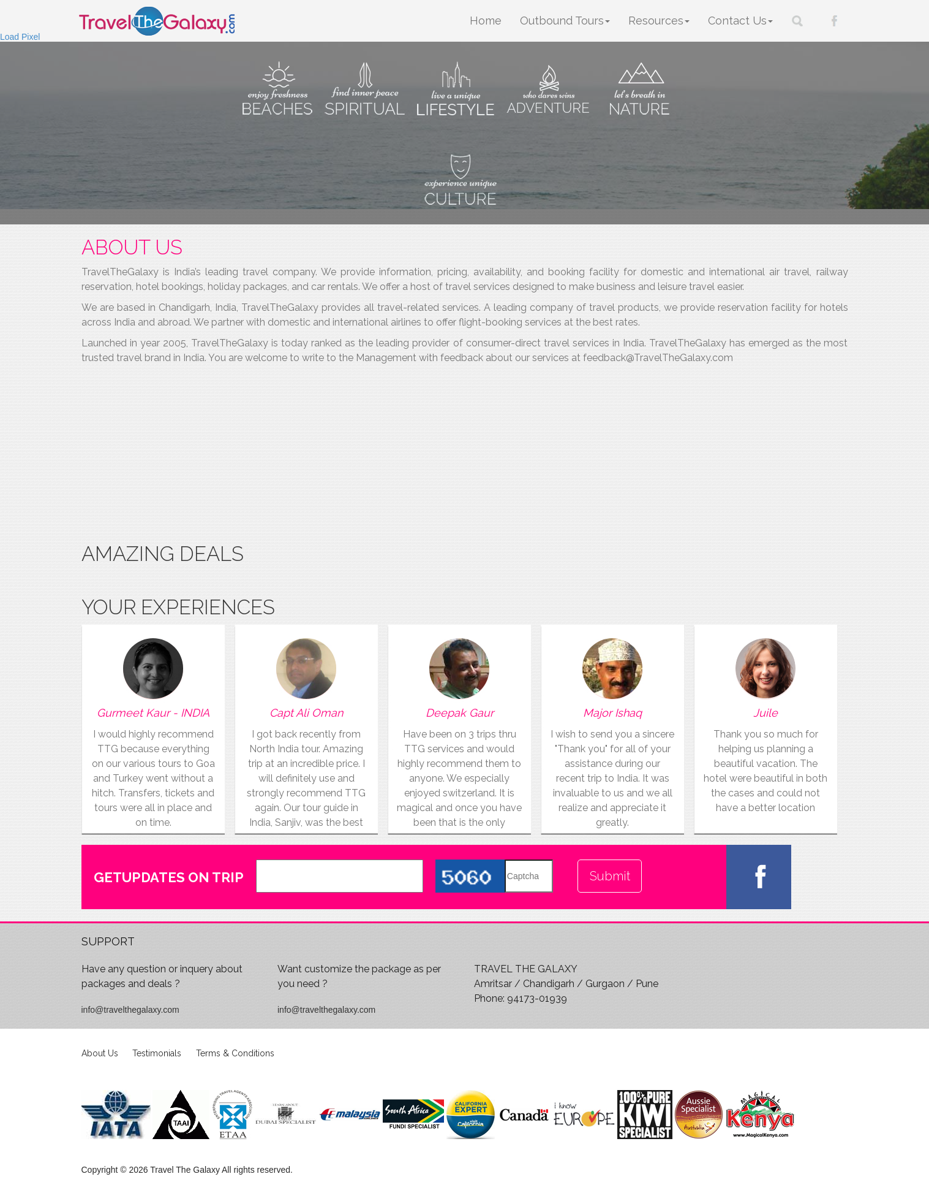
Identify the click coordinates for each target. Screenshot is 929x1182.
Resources (659, 20)
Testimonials (156, 1053)
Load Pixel (20, 37)
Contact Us (740, 20)
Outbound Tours (565, 20)
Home (486, 20)
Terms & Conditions (235, 1053)
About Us (99, 1053)
